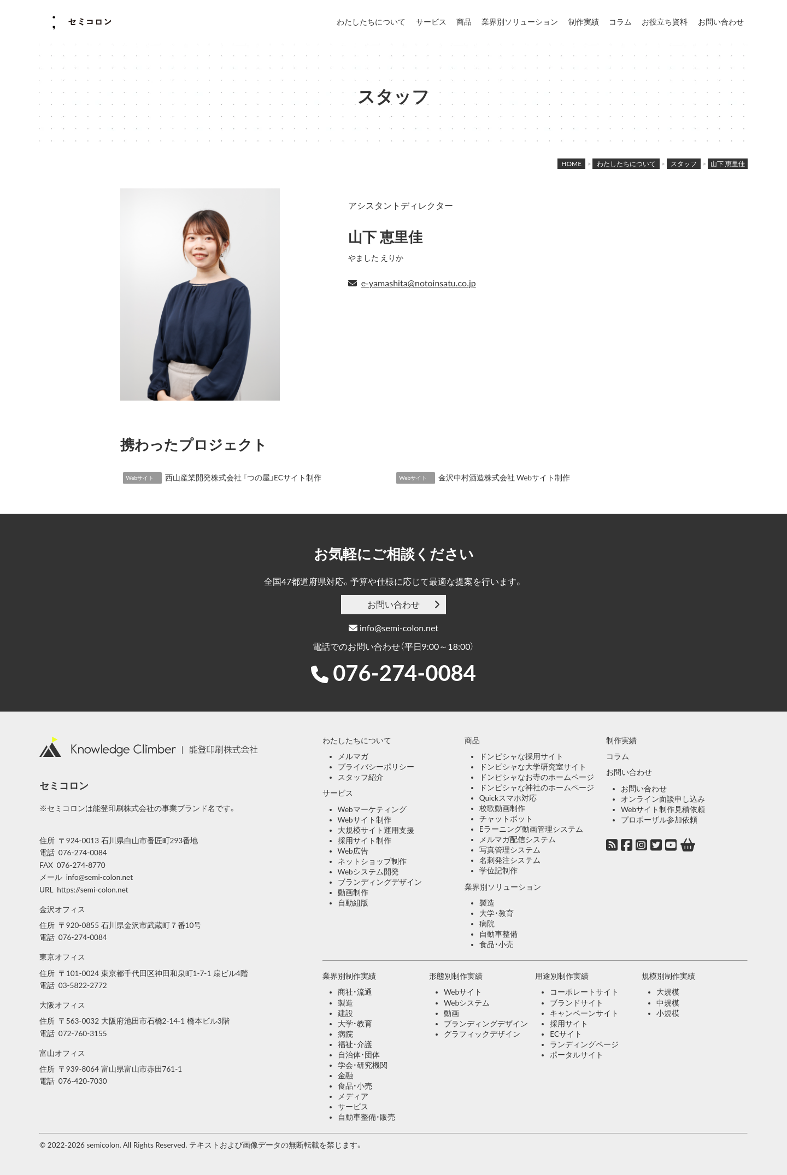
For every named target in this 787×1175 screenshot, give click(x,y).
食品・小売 (496, 944)
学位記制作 (498, 870)
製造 (487, 902)
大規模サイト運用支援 (376, 830)
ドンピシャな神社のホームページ (536, 787)
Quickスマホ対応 (508, 798)
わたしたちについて (371, 21)
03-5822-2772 (82, 985)
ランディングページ (584, 1044)
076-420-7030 (82, 1081)
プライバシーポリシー (376, 766)
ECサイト (566, 1034)
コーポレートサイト (584, 992)
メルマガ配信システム (517, 839)
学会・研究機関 (362, 1065)
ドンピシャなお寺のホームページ (536, 777)
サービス (431, 21)
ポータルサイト (576, 1054)
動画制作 (353, 892)
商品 (464, 21)
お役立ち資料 (665, 21)
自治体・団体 (359, 1054)
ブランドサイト (576, 1002)
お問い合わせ (721, 21)
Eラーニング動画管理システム (531, 829)
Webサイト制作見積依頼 (663, 809)
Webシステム (467, 1002)
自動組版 (353, 902)
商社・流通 (355, 992)
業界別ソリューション (519, 21)
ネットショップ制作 (372, 861)
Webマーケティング (372, 809)
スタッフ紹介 (361, 777)
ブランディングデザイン (380, 882)
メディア (353, 1096)
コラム (620, 21)
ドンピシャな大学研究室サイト (532, 766)
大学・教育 (496, 913)
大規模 (667, 992)
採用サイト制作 (364, 840)
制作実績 (583, 21)
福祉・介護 (355, 1044)
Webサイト (463, 992)
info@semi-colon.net (393, 627)
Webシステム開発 (368, 871)
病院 (487, 923)
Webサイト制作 (364, 819)
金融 (345, 1075)
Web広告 (353, 851)
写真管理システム (510, 849)
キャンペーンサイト (584, 1013)
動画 (451, 1013)
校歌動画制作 (502, 808)
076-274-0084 (404, 673)
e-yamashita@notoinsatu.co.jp (418, 283)
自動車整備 (498, 934)
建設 (345, 1013)
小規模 (667, 1013)
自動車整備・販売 (366, 1117)
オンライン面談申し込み (663, 799)
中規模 (667, 1002)
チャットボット (506, 818)
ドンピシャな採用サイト (521, 756)
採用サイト (569, 1023)
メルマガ (353, 756)
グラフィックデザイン (482, 1034)
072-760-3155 (82, 1033)
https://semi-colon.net (92, 889)
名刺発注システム (510, 860)
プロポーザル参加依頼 (659, 819)
